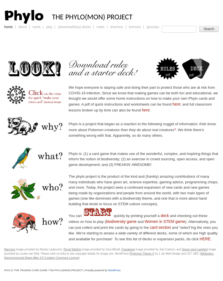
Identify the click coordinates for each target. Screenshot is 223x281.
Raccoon (9, 249)
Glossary (153, 27)
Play (49, 27)
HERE (205, 239)
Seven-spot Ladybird (195, 249)
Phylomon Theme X (141, 253)
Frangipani (128, 249)
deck (165, 215)
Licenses (135, 27)
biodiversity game (121, 221)
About (22, 27)
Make (100, 27)
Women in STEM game (165, 221)
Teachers (116, 27)
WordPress (114, 270)
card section (160, 227)
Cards (36, 27)
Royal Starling (72, 249)
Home (8, 27)
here (176, 104)
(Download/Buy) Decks (74, 27)
